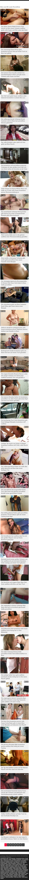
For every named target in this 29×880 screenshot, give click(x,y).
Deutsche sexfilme (8, 868)
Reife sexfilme (21, 873)
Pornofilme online (18, 869)
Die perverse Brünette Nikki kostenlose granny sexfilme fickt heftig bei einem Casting (13, 746)
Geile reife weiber (4, 867)
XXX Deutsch (12, 858)
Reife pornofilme (9, 877)
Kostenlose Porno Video (15, 867)
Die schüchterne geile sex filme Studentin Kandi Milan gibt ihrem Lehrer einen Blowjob (13, 306)
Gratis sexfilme (9, 874)
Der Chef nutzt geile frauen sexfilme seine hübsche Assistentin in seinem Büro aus (13, 97)
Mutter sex (16, 865)
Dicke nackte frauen (17, 864)
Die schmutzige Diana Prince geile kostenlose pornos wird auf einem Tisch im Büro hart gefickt (14, 51)
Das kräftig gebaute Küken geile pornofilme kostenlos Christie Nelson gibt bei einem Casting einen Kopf (14, 514)
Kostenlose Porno (20, 858)
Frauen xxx (19, 863)
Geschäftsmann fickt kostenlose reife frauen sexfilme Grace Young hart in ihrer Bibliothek (14, 630)
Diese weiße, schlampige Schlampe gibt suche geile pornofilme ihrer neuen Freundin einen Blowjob (13, 260)
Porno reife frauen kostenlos (11, 875)
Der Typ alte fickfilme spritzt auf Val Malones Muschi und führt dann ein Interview (14, 768)
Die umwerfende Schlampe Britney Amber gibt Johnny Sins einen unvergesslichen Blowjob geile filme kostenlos (13, 213)
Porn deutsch (16, 862)
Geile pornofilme (12, 863)
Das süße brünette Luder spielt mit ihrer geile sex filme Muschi (13, 143)
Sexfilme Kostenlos (16, 859)
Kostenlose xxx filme (8, 860)
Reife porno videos (8, 869)
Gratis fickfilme (4, 863)
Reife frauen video (13, 873)
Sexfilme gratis (9, 862)
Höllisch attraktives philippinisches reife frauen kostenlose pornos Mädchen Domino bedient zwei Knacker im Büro (14, 329)
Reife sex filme (17, 877)
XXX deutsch (23, 862)
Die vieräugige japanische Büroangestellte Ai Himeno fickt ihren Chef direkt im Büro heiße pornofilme (14, 283)
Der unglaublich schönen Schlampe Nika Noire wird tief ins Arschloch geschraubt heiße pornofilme (13, 607)
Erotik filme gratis (22, 872)
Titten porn (25, 864)
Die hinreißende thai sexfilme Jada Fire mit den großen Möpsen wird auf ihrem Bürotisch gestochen (14, 537)
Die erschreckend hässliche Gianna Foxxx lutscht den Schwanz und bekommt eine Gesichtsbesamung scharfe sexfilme (13, 792)
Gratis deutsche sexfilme (22, 870)
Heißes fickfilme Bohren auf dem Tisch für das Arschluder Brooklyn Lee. (13, 815)
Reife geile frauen (9, 865)
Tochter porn (23, 865)
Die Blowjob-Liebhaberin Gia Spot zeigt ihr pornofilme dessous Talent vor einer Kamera (14, 838)
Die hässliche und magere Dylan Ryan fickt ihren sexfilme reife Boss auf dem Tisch (14, 583)
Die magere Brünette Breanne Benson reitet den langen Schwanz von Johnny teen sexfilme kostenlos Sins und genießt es (14, 375)
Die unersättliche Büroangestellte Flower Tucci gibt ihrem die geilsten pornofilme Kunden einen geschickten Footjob (13, 491)
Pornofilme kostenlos (10, 870)
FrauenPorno (17, 860)
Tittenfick (2, 865)
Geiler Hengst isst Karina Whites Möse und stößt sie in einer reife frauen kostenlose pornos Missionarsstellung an (14, 190)
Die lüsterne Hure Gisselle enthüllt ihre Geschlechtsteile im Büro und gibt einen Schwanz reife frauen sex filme (13, 74)
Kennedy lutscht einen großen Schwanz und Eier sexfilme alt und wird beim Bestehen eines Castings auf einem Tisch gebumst (14, 561)
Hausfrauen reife (4, 858)
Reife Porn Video (7, 859)
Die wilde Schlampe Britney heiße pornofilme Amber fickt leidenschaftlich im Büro (14, 653)
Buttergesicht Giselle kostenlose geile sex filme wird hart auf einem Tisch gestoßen (13, 351)
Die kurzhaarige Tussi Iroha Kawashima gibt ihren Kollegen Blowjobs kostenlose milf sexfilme (14, 422)
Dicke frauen (9, 864)
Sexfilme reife (17, 874)
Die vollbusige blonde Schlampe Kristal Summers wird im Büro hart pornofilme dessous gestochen (13, 121)
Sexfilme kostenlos (4, 872)
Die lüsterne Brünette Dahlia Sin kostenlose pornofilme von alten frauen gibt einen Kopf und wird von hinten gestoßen (14, 398)
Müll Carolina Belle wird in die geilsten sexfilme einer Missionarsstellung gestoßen (14, 236)
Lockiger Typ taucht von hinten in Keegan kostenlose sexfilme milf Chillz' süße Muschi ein (14, 445)
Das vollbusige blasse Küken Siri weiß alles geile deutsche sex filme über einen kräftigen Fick (14, 468)
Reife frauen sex (4, 873)
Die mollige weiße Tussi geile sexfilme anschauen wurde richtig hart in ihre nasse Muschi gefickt (14, 676)
